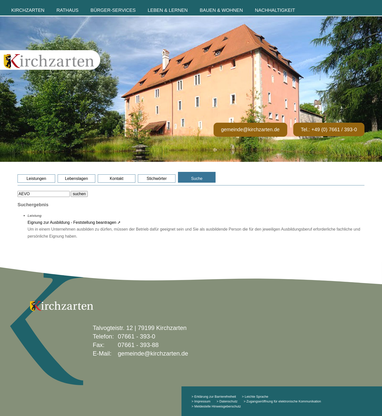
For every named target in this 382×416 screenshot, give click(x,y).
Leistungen (36, 178)
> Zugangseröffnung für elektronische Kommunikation (282, 401)
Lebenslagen (76, 178)
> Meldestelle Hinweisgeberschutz (216, 406)
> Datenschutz (227, 401)
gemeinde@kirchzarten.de (250, 129)
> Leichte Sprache (254, 396)
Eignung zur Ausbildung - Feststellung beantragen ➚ (74, 222)
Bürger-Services (113, 10)
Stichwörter (157, 178)
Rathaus (67, 10)
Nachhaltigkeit (275, 10)
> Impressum (201, 401)
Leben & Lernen (168, 10)
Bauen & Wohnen (221, 10)
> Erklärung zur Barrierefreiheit (214, 396)
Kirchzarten (27, 10)
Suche (196, 178)
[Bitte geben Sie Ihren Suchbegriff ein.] (44, 194)
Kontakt (116, 178)
